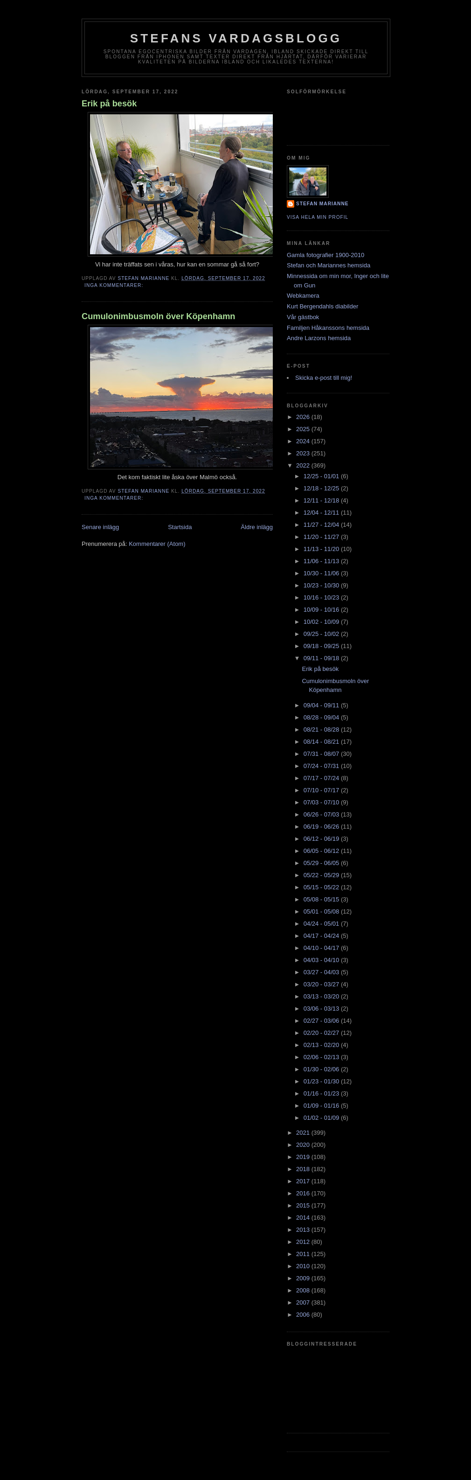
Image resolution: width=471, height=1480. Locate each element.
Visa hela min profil (317, 217)
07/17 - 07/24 (322, 778)
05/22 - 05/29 (322, 875)
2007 (304, 1302)
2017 (304, 1181)
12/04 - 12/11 (322, 512)
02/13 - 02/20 (322, 1044)
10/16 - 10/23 (322, 597)
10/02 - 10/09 (322, 621)
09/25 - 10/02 (322, 633)
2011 (304, 1253)
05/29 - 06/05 (322, 862)
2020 (304, 1144)
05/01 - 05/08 (322, 911)
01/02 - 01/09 (322, 1117)
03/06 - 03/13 (322, 1008)
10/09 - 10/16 (322, 609)
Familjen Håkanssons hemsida (328, 327)
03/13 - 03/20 (322, 996)
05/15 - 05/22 (322, 887)
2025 (304, 429)
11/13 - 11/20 (322, 548)
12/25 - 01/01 (322, 476)
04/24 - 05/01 (322, 923)
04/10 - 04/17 (322, 947)
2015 (304, 1205)
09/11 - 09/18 (322, 658)
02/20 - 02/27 (322, 1032)
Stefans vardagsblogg (236, 38)
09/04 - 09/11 (322, 705)
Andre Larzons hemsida (319, 338)
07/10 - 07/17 (322, 790)
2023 (304, 453)
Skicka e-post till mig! (323, 377)
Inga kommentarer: (114, 285)
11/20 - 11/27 (322, 536)
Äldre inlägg (257, 527)
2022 (304, 465)
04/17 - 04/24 (322, 935)
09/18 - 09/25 (322, 645)
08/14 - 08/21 (322, 741)
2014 (304, 1217)
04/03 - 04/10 (322, 959)
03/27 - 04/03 (322, 972)
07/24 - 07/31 (322, 765)
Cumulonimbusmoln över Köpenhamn (158, 316)
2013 (304, 1229)
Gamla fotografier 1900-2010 (325, 254)
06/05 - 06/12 (322, 850)
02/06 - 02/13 (322, 1057)
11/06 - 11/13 (322, 561)
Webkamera (303, 295)
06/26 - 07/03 (322, 814)
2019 (304, 1156)
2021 (304, 1132)
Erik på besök (109, 103)
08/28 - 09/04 (322, 717)
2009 (304, 1278)
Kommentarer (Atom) (157, 543)
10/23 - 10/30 (322, 585)
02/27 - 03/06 (322, 1020)
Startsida (180, 527)
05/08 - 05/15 (322, 899)
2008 (304, 1290)
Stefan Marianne (322, 203)
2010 (304, 1266)
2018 (304, 1169)
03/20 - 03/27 (322, 984)
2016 (304, 1193)
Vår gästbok (303, 317)
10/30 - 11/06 (322, 573)
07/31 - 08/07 (322, 753)
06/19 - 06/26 (322, 826)
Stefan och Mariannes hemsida (328, 265)
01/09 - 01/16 (322, 1105)
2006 (304, 1314)
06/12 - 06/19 (322, 838)
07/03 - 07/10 (322, 802)
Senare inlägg (100, 527)
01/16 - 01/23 (322, 1093)
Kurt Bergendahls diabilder (322, 306)
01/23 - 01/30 (322, 1081)
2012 (304, 1241)
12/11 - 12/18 (322, 500)
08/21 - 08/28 (322, 729)
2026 (304, 416)
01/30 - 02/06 (322, 1069)
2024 (304, 441)
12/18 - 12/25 (322, 488)
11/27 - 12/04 (322, 524)
